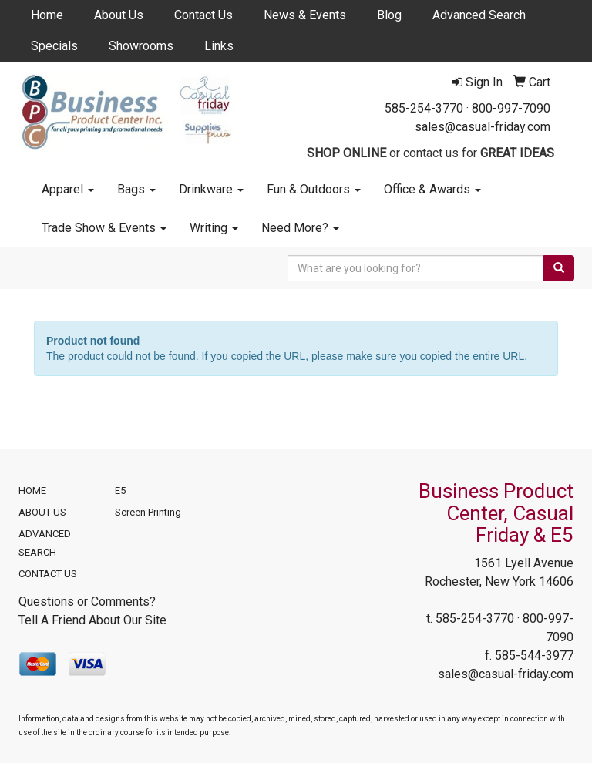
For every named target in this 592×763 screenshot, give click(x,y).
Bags (136, 189)
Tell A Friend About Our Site (92, 620)
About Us (118, 15)
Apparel (68, 189)
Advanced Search (479, 15)
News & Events (305, 15)
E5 (120, 490)
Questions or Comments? (87, 601)
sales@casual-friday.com (482, 126)
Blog (389, 15)
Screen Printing (148, 512)
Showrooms (141, 46)
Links (219, 46)
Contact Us (203, 15)
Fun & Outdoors (314, 189)
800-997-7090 (511, 108)
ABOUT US (42, 512)
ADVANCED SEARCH (44, 543)
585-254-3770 (424, 108)
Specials (54, 46)
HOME (32, 490)
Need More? (300, 227)
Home (47, 15)
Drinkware (211, 189)
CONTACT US (47, 574)
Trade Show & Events (104, 227)
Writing (214, 227)
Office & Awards (432, 189)
